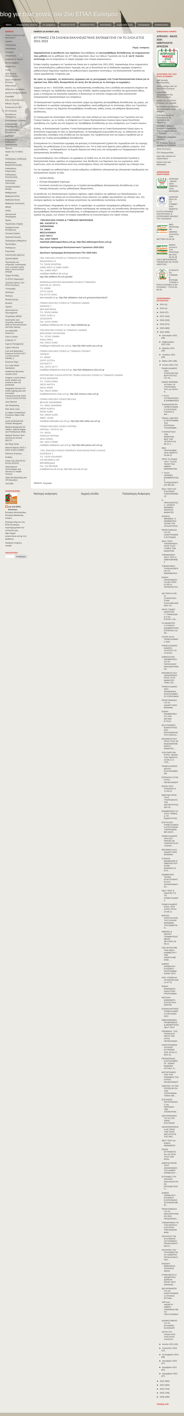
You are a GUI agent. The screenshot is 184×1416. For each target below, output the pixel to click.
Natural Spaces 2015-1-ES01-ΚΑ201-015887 (16, 448)
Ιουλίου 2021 (168, 1344)
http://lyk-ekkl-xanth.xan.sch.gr (87, 346)
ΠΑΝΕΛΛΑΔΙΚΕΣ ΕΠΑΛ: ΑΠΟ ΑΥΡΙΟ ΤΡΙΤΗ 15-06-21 (169, 908)
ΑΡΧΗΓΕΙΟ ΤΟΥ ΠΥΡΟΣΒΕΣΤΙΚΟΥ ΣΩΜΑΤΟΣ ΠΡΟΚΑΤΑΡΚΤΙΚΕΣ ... (170, 1255)
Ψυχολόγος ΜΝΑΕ (13, 316)
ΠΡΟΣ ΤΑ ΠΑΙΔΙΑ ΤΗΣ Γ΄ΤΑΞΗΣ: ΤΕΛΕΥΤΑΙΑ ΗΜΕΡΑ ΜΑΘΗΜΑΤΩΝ (169, 464)
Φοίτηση (9, 296)
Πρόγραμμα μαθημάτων (16, 241)
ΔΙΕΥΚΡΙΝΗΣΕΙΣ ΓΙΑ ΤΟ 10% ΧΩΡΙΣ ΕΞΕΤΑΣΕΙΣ (169, 1119)
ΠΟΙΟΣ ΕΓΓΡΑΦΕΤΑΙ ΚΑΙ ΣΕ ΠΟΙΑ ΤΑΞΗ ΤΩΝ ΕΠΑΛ (169, 1154)
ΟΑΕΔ (8, 210)
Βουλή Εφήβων (12, 63)
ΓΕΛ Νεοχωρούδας (165, 152)
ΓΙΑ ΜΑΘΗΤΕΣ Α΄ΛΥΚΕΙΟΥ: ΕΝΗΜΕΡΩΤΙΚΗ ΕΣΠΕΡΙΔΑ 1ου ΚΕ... (170, 628)
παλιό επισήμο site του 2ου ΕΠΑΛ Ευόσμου (167, 87)
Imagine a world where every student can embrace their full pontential (15, 381)
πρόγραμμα (144, 24)
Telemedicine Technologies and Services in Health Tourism (13, 470)
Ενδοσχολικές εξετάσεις (15, 120)
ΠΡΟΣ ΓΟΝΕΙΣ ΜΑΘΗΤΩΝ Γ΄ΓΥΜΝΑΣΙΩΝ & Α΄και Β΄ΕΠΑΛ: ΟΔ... (169, 614)
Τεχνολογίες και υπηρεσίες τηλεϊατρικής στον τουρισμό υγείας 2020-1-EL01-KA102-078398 (15, 267)
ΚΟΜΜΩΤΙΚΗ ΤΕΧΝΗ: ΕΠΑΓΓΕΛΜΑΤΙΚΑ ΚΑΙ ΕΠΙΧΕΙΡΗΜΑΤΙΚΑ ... (170, 881)
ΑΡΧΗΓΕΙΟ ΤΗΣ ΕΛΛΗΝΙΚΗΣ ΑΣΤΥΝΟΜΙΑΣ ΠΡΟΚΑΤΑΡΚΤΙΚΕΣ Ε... (170, 1241)
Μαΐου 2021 (167, 361)
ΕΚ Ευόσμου (11, 111)
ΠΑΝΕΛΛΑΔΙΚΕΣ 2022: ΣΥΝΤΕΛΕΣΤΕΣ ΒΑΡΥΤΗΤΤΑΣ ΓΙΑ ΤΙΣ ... (170, 373)
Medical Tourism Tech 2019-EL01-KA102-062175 (15, 437)
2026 (162, 1397)
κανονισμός (105, 24)
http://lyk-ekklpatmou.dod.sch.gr (88, 370)
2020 (162, 328)
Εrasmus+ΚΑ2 (68, 24)
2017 (162, 316)
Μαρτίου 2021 (168, 348)
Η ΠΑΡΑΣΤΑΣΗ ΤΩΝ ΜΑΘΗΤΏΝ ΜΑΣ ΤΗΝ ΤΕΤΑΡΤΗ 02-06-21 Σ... (169, 438)
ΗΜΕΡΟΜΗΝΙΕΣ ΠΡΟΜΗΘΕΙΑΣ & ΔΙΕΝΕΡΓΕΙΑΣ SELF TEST (170, 1024)
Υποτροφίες (10, 289)
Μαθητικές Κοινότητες (15, 203)
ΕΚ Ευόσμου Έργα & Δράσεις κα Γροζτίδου (166, 144)
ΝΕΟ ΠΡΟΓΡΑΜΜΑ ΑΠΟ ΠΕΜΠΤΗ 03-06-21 (170, 451)
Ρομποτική (10, 251)
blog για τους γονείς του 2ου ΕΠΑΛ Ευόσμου (59, 14)
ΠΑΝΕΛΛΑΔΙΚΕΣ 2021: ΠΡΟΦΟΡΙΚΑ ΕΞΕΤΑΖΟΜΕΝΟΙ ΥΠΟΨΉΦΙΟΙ (170, 691)
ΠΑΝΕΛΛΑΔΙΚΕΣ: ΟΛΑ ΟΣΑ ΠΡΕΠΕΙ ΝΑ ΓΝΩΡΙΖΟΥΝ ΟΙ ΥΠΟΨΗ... (170, 841)
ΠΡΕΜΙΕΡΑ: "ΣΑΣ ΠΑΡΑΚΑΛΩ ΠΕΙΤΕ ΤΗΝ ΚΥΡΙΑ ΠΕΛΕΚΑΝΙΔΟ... (170, 1036)
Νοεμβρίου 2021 (169, 1367)
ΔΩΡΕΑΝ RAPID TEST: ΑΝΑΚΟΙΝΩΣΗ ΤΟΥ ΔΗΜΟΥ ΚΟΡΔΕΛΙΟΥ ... (170, 1168)
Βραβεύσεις (10, 66)
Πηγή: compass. (141, 47)
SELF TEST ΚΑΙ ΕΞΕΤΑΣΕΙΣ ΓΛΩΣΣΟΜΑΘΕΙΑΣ (170, 492)
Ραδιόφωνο (10, 248)
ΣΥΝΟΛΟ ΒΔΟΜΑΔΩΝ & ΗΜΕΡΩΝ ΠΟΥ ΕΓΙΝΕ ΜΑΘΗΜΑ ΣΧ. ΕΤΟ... (170, 864)
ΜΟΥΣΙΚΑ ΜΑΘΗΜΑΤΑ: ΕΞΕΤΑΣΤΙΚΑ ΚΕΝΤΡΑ (169, 1001)
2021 (162, 332)
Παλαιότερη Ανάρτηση (136, 493)
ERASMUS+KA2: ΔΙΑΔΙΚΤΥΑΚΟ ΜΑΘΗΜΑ (169, 852)
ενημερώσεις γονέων (27, 24)
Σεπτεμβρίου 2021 (170, 1354)
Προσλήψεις (10, 244)
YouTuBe (9, 483)
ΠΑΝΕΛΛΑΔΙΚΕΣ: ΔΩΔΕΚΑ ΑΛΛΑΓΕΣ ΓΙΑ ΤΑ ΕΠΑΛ (170, 649)
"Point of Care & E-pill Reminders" (15, 36)
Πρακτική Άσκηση (13, 237)
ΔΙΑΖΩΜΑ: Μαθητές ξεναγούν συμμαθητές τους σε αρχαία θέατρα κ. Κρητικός (167, 129)
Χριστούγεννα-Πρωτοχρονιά (11, 311)
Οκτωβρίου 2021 (169, 1361)
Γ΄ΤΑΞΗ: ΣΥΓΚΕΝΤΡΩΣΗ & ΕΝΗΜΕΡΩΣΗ (170, 398)
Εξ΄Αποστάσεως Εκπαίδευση (12, 131)
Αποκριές (9, 52)
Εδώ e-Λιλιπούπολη (14, 100)
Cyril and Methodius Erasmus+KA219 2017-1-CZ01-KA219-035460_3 (15, 355)
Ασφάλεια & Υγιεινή (13, 59)
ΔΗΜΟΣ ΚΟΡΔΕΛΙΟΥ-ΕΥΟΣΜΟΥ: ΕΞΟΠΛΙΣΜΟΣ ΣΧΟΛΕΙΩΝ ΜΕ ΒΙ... (170, 1199)
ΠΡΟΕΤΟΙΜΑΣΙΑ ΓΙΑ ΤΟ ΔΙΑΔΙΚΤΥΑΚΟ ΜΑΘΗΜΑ (169, 704)
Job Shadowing (12, 405)
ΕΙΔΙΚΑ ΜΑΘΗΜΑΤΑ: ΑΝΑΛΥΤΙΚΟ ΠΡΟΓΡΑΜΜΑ (169, 990)
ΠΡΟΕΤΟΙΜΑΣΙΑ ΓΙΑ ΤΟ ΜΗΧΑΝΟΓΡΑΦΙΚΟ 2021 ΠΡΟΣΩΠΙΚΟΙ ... (170, 1214)
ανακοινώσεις (161, 24)
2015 (162, 308)
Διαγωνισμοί (10, 85)
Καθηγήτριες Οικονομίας (10, 181)
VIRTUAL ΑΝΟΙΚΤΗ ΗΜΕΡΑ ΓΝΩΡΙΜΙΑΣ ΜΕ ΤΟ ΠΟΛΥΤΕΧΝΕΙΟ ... (170, 1309)
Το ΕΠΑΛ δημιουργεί (14, 279)
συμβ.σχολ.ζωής (125, 24)
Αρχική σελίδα (90, 493)
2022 (162, 1381)
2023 (162, 1385)
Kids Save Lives (12, 409)
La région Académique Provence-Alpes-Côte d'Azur (15, 415)
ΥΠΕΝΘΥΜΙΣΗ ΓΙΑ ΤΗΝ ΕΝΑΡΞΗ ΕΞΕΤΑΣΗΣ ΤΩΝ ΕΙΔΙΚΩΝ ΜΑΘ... (170, 1228)
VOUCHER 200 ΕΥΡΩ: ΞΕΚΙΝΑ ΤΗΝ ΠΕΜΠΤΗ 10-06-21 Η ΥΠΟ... (170, 757)
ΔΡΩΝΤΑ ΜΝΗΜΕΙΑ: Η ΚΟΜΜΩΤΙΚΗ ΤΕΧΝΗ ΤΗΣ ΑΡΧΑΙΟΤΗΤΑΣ (170, 521)
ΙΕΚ (7, 155)
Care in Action (11, 337)
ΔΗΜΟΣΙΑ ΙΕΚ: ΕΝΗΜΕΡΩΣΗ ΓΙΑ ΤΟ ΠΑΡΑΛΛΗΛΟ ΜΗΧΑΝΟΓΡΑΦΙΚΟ (170, 663)
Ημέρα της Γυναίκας (14, 152)
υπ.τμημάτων (49, 24)
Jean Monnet (11, 402)
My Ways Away (12, 444)
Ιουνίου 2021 (168, 365)
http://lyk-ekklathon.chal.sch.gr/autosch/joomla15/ (83, 297)
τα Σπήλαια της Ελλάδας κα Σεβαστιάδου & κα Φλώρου (167, 109)
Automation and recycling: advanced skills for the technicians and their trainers (16, 323)
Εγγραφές (47, 483)
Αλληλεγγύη (10, 45)
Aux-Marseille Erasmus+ (11, 332)
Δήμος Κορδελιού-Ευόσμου (13, 80)
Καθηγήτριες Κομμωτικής (10, 169)
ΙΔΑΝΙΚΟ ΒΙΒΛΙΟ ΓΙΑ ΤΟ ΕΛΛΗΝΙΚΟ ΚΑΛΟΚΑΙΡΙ (169, 1324)
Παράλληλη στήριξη (14, 224)
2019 (162, 324)
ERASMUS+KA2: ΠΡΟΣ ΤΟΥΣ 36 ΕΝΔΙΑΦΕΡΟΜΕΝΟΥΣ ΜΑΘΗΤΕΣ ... (170, 744)
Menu (9, 24)
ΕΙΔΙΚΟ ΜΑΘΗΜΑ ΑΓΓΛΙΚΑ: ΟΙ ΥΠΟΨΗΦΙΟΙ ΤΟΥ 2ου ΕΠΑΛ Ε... (170, 387)
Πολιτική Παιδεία (12, 233)
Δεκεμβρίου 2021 (170, 1373)
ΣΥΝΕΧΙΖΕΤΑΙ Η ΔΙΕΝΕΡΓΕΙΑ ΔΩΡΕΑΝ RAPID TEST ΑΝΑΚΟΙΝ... (169, 1280)
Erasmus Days (11, 362)
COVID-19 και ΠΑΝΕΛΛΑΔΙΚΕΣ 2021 (170, 639)
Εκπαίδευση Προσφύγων (10, 115)
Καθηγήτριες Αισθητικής (15, 159)
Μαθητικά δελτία (12, 200)
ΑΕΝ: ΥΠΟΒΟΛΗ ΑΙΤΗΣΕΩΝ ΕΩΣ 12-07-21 (170, 980)
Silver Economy (164, 149)
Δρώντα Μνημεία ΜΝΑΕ (16, 93)
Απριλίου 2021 (168, 355)
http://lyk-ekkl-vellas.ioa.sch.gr (85, 421)
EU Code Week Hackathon (12, 366)
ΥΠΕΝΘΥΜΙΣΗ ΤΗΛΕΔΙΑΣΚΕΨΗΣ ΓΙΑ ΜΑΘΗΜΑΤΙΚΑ (170, 570)
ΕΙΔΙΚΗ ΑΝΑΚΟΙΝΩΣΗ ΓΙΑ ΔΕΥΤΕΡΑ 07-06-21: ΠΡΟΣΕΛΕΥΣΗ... (170, 583)
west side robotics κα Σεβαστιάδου (166, 157)
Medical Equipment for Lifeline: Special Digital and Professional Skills (15, 429)
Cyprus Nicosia (12, 347)
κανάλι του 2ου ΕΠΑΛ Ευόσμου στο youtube (166, 101)
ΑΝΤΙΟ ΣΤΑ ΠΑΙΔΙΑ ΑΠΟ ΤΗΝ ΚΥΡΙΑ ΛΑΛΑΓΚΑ (168, 1335)
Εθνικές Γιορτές (12, 103)
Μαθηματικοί (10, 192)
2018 (162, 320)
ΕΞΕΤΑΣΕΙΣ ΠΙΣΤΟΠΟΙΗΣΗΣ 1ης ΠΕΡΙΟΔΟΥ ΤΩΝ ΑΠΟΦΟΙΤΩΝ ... (170, 1105)
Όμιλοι (8, 220)
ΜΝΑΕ (8, 207)
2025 (162, 1393)
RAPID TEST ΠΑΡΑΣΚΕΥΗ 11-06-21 (169, 788)
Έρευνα (8, 148)
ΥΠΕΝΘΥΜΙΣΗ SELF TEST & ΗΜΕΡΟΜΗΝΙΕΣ (170, 558)
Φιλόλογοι (9, 292)
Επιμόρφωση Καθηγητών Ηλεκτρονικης (11, 142)
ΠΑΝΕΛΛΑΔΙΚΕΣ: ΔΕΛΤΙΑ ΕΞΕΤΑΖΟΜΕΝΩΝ (170, 770)
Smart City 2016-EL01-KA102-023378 (15, 462)
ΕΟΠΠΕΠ (9, 136)
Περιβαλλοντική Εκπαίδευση (12, 228)
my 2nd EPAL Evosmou (14, 508)
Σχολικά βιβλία (11, 258)
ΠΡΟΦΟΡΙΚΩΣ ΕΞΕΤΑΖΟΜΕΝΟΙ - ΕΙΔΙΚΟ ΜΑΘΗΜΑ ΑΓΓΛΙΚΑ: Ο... (170, 1063)
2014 (162, 304)
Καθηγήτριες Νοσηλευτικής (11, 175)
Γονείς (8, 70)
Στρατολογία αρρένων (15, 255)
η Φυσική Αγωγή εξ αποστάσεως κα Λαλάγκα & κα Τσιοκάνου (165, 119)
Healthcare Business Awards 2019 (14, 372)
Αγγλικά (8, 41)
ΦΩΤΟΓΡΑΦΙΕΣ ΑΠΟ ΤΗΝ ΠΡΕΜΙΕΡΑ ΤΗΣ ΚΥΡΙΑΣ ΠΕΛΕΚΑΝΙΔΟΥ (170, 1077)
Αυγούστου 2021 (169, 1348)
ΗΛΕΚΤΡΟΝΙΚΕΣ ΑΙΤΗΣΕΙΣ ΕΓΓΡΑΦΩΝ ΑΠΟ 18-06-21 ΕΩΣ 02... (169, 1050)
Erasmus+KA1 (87, 24)
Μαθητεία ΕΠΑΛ (12, 196)
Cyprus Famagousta (14, 344)
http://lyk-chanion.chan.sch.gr (84, 394)
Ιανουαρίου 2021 (169, 335)
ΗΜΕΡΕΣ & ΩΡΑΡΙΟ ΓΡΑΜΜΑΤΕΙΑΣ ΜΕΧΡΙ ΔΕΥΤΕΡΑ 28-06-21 (170, 938)
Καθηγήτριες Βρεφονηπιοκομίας (13, 163)
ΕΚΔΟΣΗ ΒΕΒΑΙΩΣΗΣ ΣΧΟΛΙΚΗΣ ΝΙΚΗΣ (168, 1267)
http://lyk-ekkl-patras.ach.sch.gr (87, 445)
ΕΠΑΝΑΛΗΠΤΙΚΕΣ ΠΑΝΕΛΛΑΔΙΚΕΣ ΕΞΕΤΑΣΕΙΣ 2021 (170, 1012)
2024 (162, 1389)
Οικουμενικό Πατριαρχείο (10, 215)
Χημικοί (8, 307)
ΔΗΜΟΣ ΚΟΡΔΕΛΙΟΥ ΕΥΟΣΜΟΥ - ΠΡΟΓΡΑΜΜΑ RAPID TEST (169, 969)
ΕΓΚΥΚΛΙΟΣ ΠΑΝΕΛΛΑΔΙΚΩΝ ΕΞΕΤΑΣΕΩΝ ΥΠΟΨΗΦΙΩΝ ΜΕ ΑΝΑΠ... (170, 827)
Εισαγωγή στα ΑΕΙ (13, 107)
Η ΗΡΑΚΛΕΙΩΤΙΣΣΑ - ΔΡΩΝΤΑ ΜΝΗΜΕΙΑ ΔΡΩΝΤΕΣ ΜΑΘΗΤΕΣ (170, 506)
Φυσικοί (8, 303)
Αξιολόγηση (10, 48)
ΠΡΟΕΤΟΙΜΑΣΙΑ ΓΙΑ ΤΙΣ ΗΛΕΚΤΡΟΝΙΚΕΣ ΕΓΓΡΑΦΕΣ (170, 533)
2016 (162, 312)
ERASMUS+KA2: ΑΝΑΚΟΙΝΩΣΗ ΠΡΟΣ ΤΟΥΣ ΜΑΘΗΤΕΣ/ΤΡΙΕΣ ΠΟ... (169, 678)
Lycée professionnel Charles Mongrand (14, 422)
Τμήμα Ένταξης (12, 275)
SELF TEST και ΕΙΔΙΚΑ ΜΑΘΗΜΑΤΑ (169, 1142)
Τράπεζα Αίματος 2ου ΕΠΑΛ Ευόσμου (14, 284)
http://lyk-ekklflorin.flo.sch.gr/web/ (56, 277)
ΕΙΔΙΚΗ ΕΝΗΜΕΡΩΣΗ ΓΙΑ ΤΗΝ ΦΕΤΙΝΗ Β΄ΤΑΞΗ (169, 716)
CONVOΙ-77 (10, 340)
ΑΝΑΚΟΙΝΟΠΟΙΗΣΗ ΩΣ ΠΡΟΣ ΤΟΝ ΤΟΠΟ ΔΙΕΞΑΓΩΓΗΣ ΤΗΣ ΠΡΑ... (170, 1132)
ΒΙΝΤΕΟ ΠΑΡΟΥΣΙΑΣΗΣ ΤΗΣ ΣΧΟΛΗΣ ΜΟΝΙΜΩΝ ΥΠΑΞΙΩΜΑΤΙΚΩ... (170, 921)
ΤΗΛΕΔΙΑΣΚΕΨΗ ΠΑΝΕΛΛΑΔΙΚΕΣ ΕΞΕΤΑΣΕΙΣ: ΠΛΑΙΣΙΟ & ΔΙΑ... (170, 409)
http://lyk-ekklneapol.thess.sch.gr (94, 242)
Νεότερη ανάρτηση (45, 493)
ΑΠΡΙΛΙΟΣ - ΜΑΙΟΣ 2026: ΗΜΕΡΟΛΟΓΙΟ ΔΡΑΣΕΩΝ (173, 185)
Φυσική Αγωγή (11, 299)
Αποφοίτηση (10, 56)
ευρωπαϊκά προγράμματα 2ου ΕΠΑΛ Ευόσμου (165, 94)
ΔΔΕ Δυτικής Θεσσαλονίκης (11, 74)
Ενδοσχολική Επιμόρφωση (11, 125)
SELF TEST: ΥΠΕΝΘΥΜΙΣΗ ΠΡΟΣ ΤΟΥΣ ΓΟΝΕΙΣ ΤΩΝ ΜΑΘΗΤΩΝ (169, 546)
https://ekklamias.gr (80, 325)
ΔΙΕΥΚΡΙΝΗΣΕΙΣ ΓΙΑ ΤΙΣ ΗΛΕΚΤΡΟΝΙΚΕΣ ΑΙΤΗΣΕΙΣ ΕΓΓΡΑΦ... (170, 1293)
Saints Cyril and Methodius (164, 163)
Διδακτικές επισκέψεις (15, 89)
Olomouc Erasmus (13, 453)
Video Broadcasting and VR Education (16, 478)
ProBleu (8, 457)
